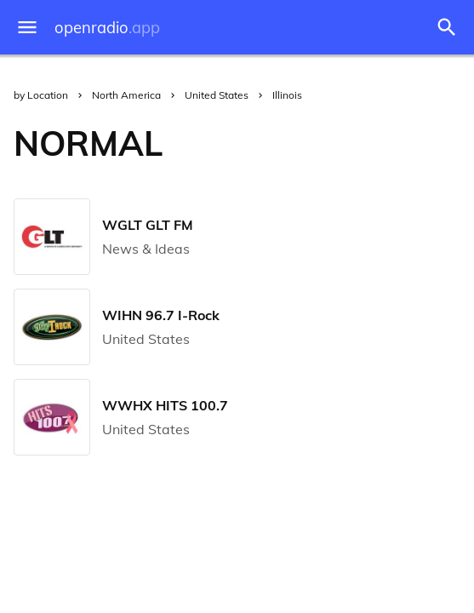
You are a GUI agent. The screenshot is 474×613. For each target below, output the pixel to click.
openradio (107, 27)
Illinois (287, 95)
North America (126, 95)
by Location (41, 95)
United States (216, 95)
